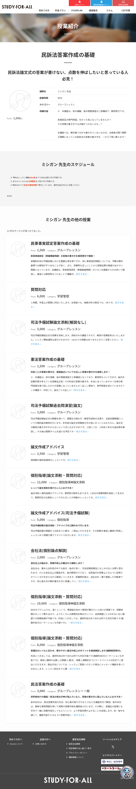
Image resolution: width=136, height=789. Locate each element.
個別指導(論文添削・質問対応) (56, 475)
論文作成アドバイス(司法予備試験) (60, 512)
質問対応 (38, 289)
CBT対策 (126, 10)
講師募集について (76, 757)
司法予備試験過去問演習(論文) (56, 405)
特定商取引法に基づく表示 (80, 748)
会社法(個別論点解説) (49, 550)
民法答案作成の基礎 (48, 684)
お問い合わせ (40, 743)
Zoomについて (16, 743)
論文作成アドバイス (47, 446)
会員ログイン (79, 4)
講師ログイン (101, 4)
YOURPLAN (76, 10)
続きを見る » (82, 274)
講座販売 (93, 10)
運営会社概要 (74, 743)
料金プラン (60, 10)
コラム (109, 10)
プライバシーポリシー (78, 752)
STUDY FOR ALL (17, 7)
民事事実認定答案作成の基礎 (55, 243)
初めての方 (44, 10)
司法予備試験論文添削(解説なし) (58, 322)
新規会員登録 (123, 4)
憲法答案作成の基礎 (48, 359)
